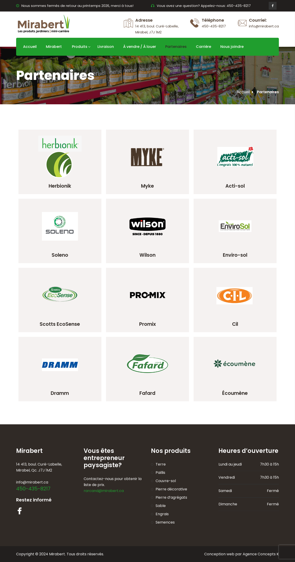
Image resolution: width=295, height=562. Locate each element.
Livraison (105, 46)
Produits (79, 46)
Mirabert (54, 46)
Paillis (160, 472)
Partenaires (176, 46)
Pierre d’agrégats (171, 497)
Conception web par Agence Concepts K (241, 554)
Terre (161, 464)
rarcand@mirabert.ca (104, 490)
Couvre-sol (166, 480)
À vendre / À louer (139, 46)
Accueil (30, 46)
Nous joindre (232, 46)
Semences (165, 522)
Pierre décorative (171, 489)
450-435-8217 (33, 488)
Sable (161, 505)
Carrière (203, 46)
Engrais (162, 514)
